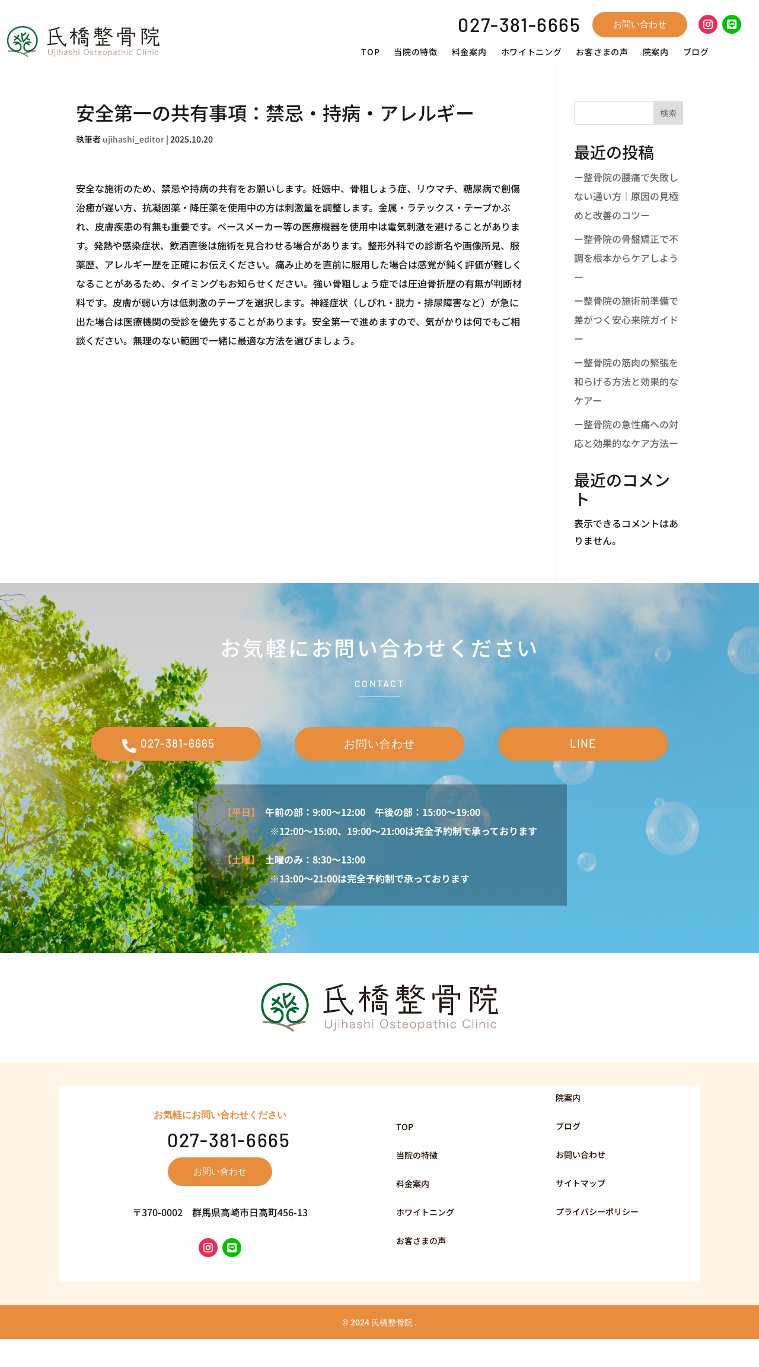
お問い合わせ (639, 24)
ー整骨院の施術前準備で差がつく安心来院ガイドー (626, 337)
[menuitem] (389, 60)
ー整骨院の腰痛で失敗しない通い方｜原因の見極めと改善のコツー (626, 213)
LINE (583, 765)
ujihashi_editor (133, 156)
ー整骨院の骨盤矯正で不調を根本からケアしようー (626, 275)
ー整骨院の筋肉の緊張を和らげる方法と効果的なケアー (626, 398)
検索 (668, 130)
